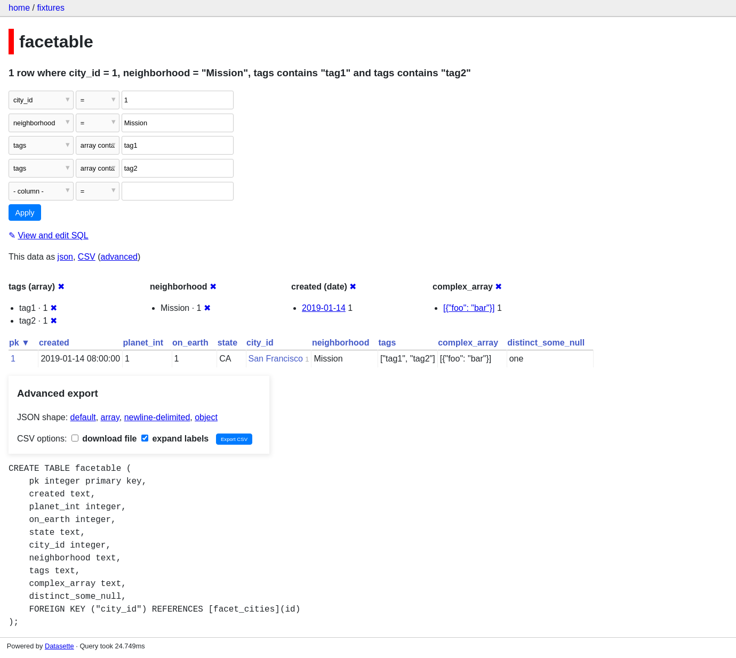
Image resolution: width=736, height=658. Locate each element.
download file (104, 438)
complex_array (468, 342)
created (54, 342)
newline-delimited (157, 417)
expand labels (175, 438)
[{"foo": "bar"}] (469, 307)
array (110, 417)
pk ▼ (19, 342)
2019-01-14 (324, 307)
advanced (119, 256)
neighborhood (341, 342)
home (19, 7)
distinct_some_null (546, 342)
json (65, 256)
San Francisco (276, 358)
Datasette (59, 646)
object (206, 417)
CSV (86, 256)
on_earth (190, 342)
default (83, 417)
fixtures (51, 7)
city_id (260, 342)
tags (387, 342)
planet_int (143, 342)
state (227, 342)
